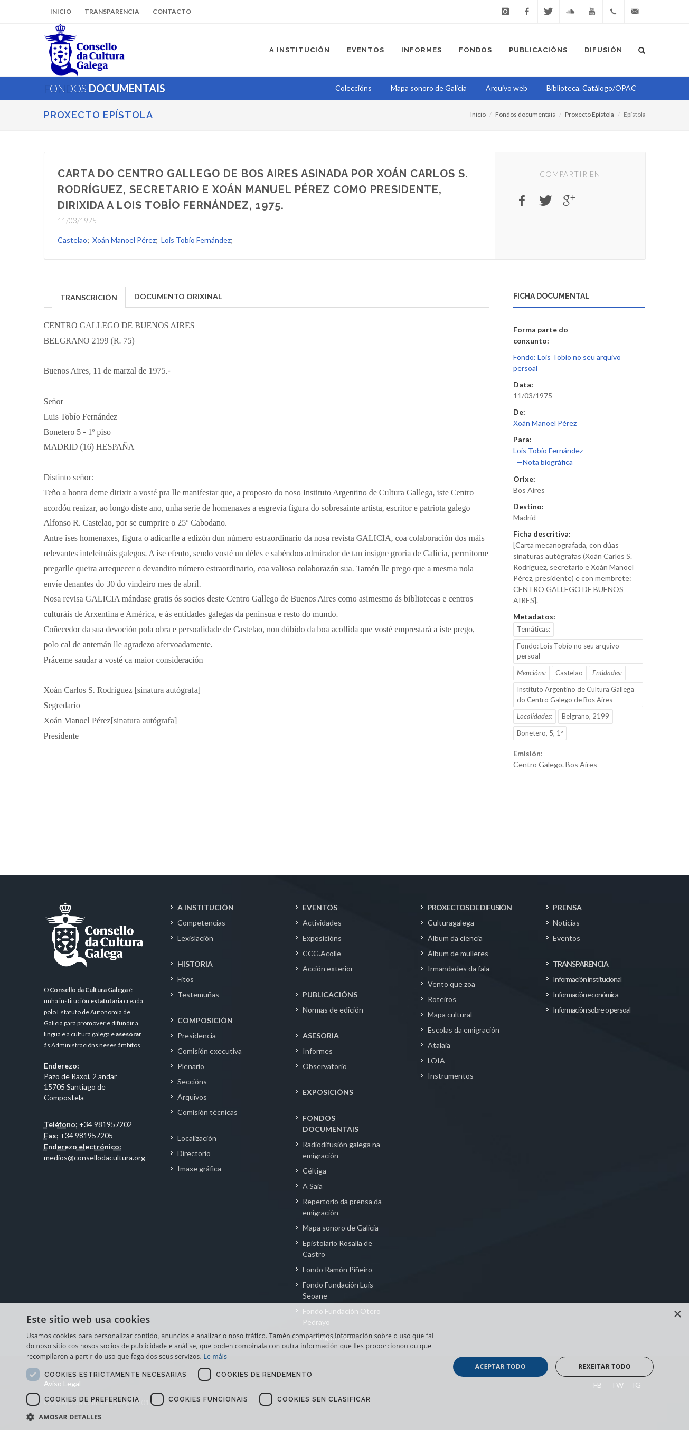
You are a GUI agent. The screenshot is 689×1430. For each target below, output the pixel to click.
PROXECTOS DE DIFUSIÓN (470, 907)
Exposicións (322, 937)
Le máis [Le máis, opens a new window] (215, 1356)
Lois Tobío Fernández (196, 239)
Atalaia (439, 1045)
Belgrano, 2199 (585, 716)
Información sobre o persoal (591, 1009)
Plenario (190, 1066)
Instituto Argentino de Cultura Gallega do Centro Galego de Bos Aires (575, 694)
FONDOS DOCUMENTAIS (330, 1123)
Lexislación (195, 937)
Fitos (185, 979)
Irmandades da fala (458, 968)
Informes (318, 1050)
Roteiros (442, 999)
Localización (196, 1137)
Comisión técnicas (207, 1112)
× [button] (677, 1315)
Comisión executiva (209, 1050)
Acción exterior (328, 968)
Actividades (322, 922)
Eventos (566, 937)
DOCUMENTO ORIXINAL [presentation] (178, 296)
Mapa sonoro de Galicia (341, 1227)
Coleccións (353, 87)
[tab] (89, 296)
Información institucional (587, 979)
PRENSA (567, 907)
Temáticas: (533, 629)
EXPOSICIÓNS (328, 1092)
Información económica (585, 994)
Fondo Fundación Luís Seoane (338, 1290)
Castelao (72, 239)
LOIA (436, 1060)
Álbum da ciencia (455, 937)
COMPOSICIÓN (205, 1020)
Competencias (201, 922)
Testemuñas (198, 994)
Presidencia (196, 1035)
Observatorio (325, 1066)
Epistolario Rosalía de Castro (337, 1248)
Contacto (172, 11)
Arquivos (192, 1096)
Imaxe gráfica (199, 1168)
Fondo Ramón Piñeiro (337, 1269)
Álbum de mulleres (458, 953)
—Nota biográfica (544, 461)
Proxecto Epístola (98, 114)
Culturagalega (451, 922)
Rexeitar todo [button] (604, 1366)
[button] (231, 1417)
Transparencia (111, 11)
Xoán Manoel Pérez (124, 239)
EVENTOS (320, 907)
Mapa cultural (450, 1014)
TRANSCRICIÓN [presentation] (88, 297)
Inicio (60, 11)
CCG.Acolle (322, 953)
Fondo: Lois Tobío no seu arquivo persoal (568, 651)
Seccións (192, 1081)
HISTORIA (195, 963)
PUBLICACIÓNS (330, 994)
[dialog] (344, 1366)
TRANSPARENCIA (580, 963)
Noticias (566, 922)
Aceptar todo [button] (500, 1366)
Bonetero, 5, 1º (540, 733)
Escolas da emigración (463, 1029)
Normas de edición (333, 1009)
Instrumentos (451, 1075)
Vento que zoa (451, 983)
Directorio (194, 1153)
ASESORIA (321, 1035)
